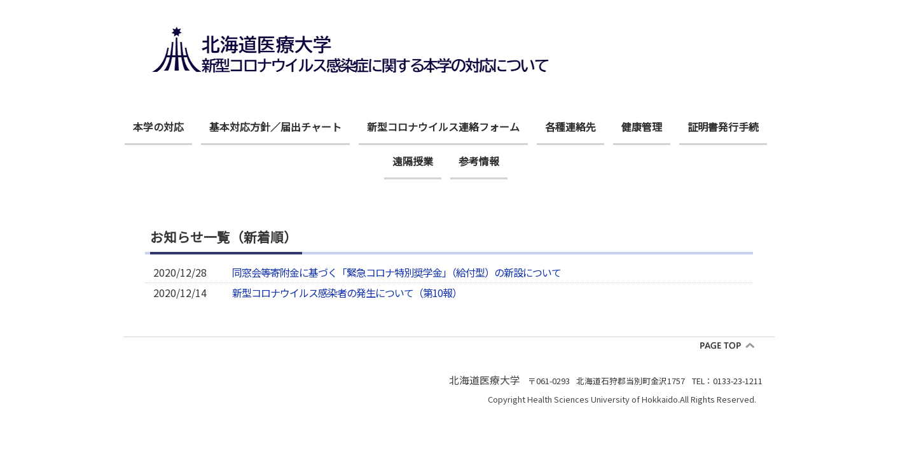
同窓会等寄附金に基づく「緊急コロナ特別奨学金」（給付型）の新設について (396, 273)
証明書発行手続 (723, 126)
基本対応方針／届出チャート (275, 126)
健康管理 (641, 126)
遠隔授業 (412, 161)
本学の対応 (158, 126)
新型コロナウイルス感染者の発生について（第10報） (347, 293)
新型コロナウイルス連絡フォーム (443, 126)
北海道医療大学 (484, 379)
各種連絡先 (570, 126)
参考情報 (479, 161)
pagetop (731, 345)
